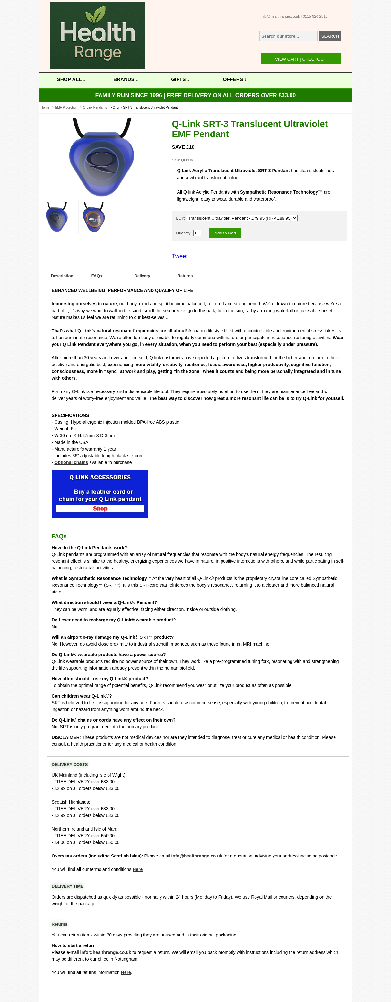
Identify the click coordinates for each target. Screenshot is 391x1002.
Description (62, 276)
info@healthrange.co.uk (280, 16)
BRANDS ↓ (125, 79)
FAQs (96, 276)
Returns (185, 276)
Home (45, 107)
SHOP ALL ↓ (71, 79)
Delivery (142, 276)
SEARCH (330, 36)
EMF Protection (66, 107)
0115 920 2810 (315, 16)
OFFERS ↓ (235, 79)
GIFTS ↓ (180, 79)
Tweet (180, 256)
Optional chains (71, 462)
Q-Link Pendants (95, 107)
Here (138, 869)
